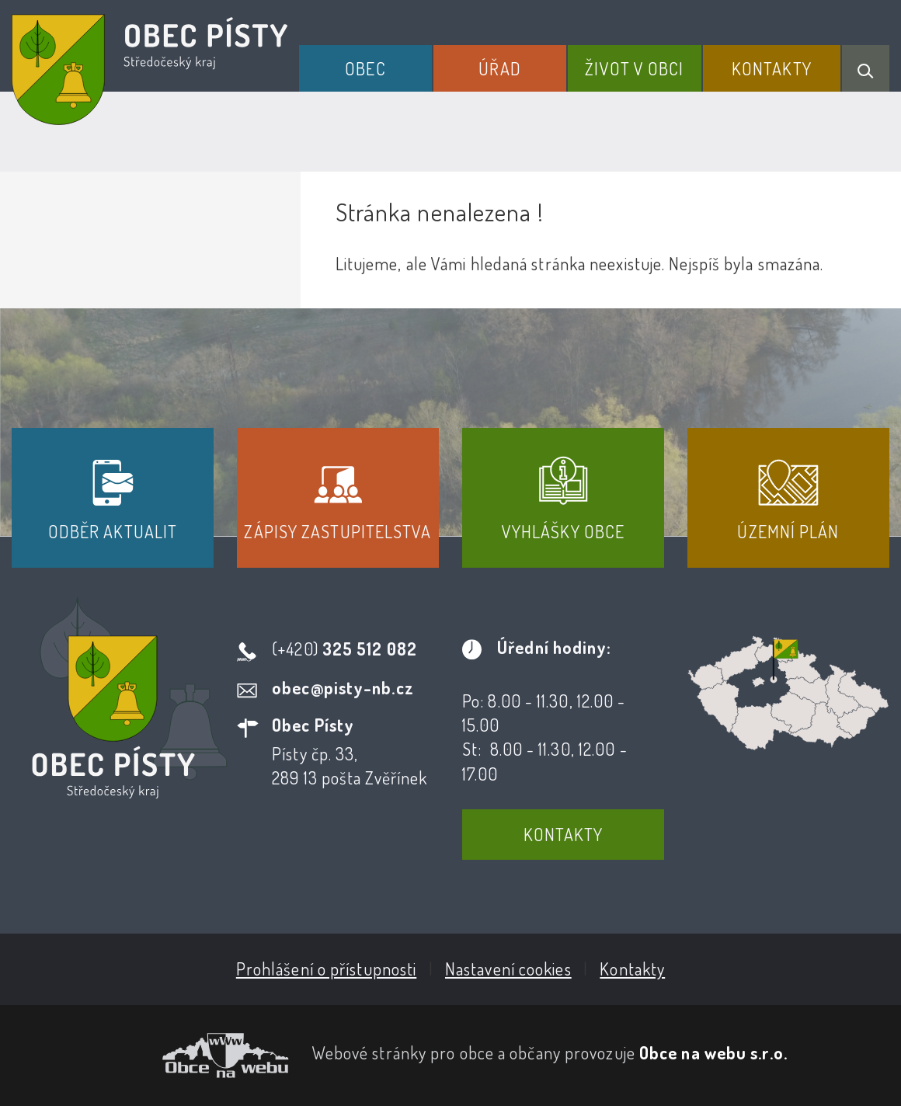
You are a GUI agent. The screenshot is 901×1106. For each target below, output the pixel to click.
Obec (365, 68)
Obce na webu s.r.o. (713, 1052)
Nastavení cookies (508, 968)
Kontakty (772, 68)
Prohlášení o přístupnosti (326, 968)
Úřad (499, 68)
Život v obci (634, 68)
